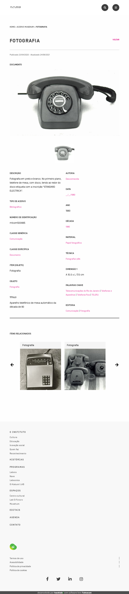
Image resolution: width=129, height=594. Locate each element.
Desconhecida (72, 179)
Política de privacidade (20, 566)
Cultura (13, 437)
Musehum (14, 504)
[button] (12, 364)
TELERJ (95, 294)
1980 (68, 226)
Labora (13, 472)
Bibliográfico (15, 207)
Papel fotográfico (74, 243)
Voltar (116, 39)
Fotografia (14, 287)
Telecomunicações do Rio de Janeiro (82, 291)
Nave (12, 476)
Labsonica (15, 480)
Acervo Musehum (25, 27)
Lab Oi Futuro (16, 499)
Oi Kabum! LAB (17, 484)
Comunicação (16, 239)
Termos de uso (16, 558)
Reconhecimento (18, 453)
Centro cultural (17, 496)
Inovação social (17, 445)
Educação (14, 441)
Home (12, 27)
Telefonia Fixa (83, 294)
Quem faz (14, 449)
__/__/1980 (70, 194)
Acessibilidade (16, 562)
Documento (15, 255)
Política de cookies (18, 570)
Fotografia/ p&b (73, 259)
